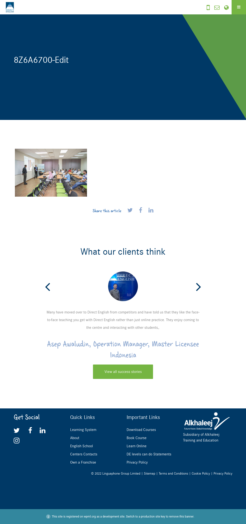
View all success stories (123, 372)
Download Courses (141, 430)
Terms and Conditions (173, 473)
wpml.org (90, 516)
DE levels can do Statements (149, 454)
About (74, 438)
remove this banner (181, 516)
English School (81, 446)
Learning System (83, 430)
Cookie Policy (201, 473)
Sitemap (149, 473)
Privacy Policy (137, 462)
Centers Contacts (83, 454)
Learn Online (137, 446)
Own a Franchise (83, 462)
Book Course (137, 438)
